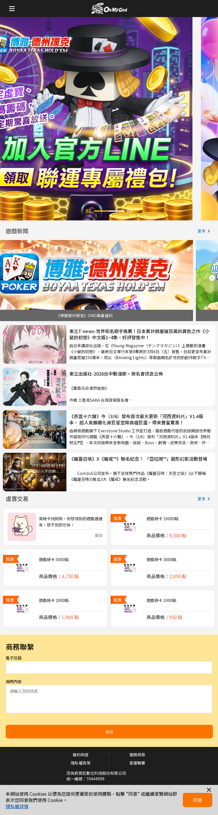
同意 (197, 800)
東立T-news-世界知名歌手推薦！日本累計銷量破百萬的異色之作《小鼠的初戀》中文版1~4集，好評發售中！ (139, 334)
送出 (109, 731)
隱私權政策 (81, 763)
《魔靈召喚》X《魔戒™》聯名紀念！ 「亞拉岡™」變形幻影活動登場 (138, 459)
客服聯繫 (137, 763)
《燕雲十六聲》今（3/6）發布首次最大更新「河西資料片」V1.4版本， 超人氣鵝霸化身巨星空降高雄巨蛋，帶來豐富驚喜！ (136, 419)
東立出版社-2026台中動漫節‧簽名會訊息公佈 (116, 373)
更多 (205, 231)
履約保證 (81, 755)
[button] (212, 278)
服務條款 (137, 755)
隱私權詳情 (17, 806)
